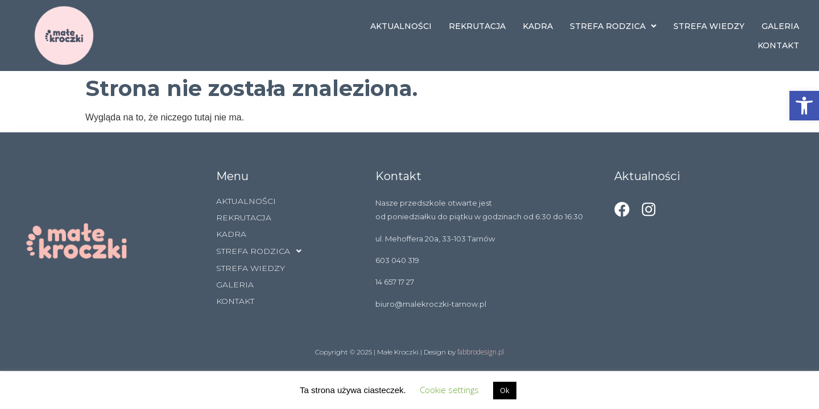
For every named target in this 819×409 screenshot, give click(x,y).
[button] (804, 105)
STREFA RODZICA (613, 26)
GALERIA (780, 26)
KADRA (538, 26)
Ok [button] (505, 390)
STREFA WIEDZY (708, 26)
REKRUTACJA (477, 26)
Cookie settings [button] (449, 389)
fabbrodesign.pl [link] (480, 352)
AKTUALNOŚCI (401, 26)
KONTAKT (778, 45)
